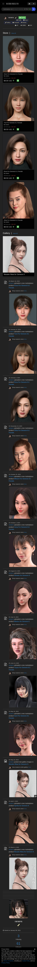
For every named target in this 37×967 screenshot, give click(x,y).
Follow (22, 17)
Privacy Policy (5, 963)
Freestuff (16, 22)
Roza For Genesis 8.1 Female (13, 171)
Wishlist (23, 22)
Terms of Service (8, 961)
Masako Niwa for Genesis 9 (14, 274)
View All (13, 33)
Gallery (7, 22)
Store (25, 20)
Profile (18, 20)
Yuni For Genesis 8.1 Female (13, 122)
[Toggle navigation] (3, 3)
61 (18, 943)
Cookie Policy (26, 961)
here (25, 291)
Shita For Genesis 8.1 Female (13, 220)
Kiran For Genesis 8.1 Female (13, 74)
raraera (7, 76)
